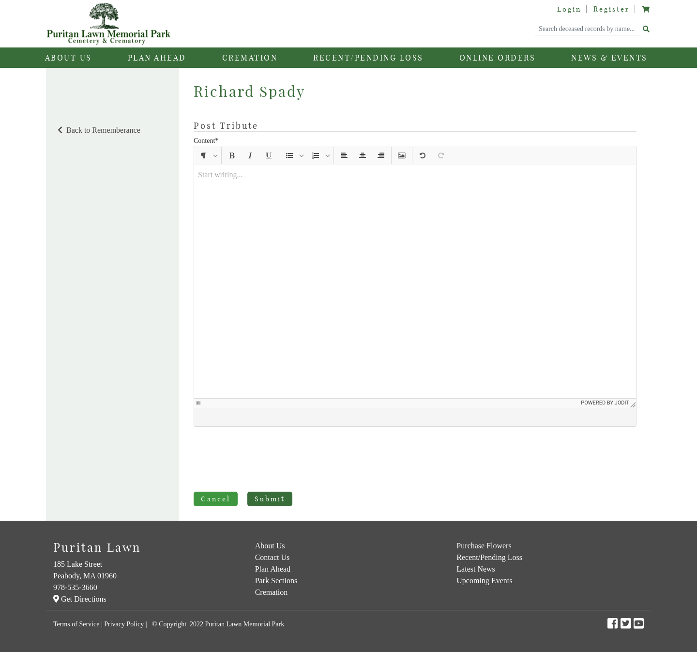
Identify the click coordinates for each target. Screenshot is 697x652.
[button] (203, 155)
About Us (270, 546)
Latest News (475, 569)
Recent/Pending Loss (368, 57)
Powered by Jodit (605, 421)
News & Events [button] (609, 57)
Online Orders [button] (497, 57)
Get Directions (79, 599)
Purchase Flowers (483, 546)
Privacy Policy (124, 624)
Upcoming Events (484, 580)
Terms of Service (76, 624)
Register (611, 9)
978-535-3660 (75, 587)
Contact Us (272, 557)
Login (569, 9)
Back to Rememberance (98, 130)
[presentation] (267, 461)
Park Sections (276, 580)
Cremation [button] (250, 57)
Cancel (215, 499)
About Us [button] (68, 57)
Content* (206, 140)
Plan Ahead (272, 569)
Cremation (271, 592)
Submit (270, 499)
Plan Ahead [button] (157, 57)
